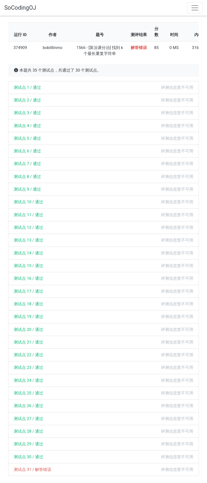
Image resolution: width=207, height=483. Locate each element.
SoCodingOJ (20, 7)
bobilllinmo (52, 47)
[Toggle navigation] (195, 7)
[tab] (103, 87)
